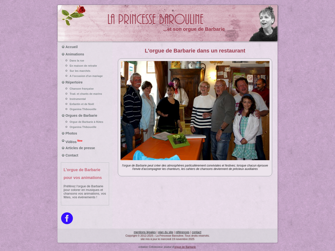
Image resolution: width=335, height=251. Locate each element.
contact (196, 232)
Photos (71, 133)
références (183, 232)
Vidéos (74, 141)
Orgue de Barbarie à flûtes (85, 121)
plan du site (165, 232)
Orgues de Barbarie (81, 115)
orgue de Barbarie (185, 246)
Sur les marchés (85, 70)
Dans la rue (85, 60)
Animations (75, 54)
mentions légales (145, 232)
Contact (72, 155)
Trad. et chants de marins (85, 93)
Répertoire (74, 82)
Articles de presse (80, 148)
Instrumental (85, 98)
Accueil (72, 47)
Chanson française (85, 88)
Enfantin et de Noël (85, 104)
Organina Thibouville (85, 109)
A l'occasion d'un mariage (85, 75)
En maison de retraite (85, 65)
